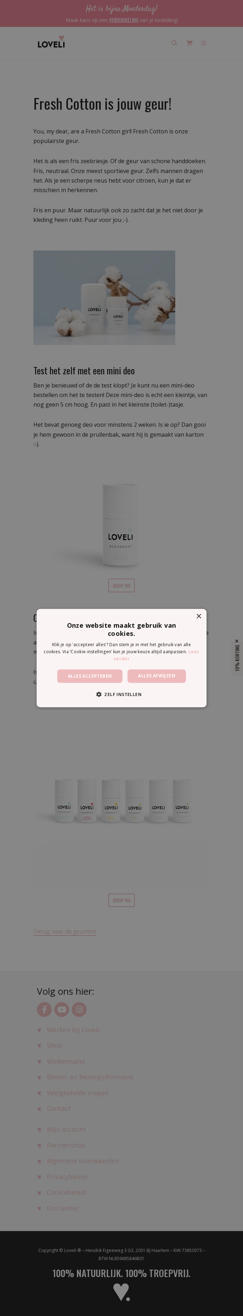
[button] (121, 694)
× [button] (198, 616)
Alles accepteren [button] (90, 676)
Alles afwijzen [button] (156, 675)
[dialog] (122, 658)
